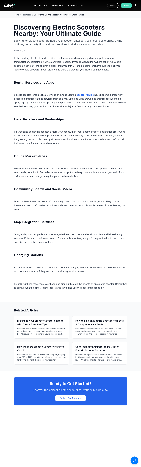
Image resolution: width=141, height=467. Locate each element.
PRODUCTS (40, 5)
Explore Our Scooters (70, 398)
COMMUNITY (75, 5)
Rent (112, 5)
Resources (26, 15)
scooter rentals (85, 94)
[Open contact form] (134, 460)
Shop (126, 5)
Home (16, 15)
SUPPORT (57, 5)
